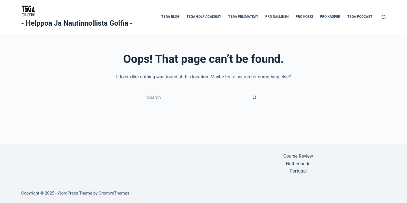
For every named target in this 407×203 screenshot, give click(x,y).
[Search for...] (198, 97)
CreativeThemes (114, 193)
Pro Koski (304, 17)
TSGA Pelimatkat (243, 17)
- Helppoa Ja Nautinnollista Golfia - (77, 23)
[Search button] (254, 97)
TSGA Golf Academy (204, 17)
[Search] (384, 17)
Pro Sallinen (277, 17)
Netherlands (298, 163)
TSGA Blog (170, 17)
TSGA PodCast (360, 17)
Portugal (298, 171)
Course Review (298, 156)
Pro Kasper (330, 17)
